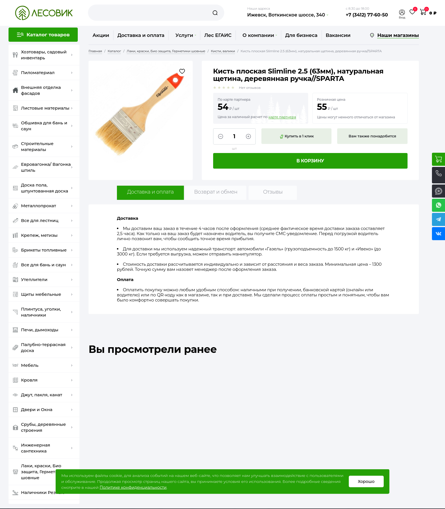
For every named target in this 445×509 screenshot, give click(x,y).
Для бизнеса (301, 35)
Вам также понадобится (372, 136)
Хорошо (366, 481)
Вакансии (338, 35)
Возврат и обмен (216, 192)
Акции (101, 35)
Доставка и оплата (141, 35)
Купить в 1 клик (296, 136)
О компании (260, 35)
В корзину (310, 161)
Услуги (185, 35)
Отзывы (273, 192)
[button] (402, 12)
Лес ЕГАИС (218, 35)
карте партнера (282, 117)
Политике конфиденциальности (133, 487)
